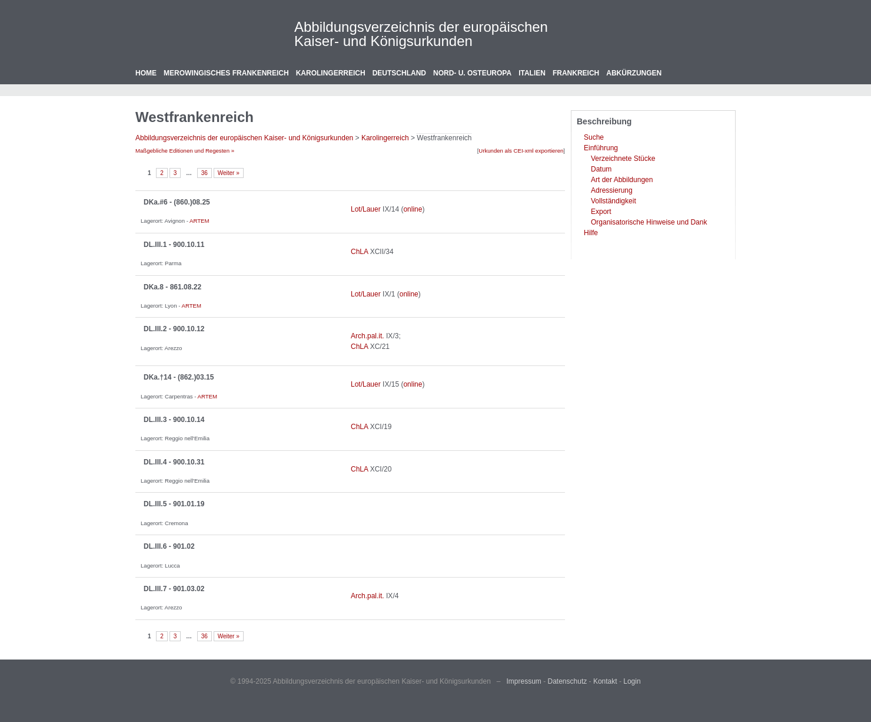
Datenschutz (567, 681)
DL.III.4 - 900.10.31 (174, 462)
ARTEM (199, 220)
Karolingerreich (330, 73)
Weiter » (229, 173)
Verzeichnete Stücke (623, 158)
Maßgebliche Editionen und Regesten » (184, 150)
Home (146, 73)
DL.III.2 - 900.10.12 (174, 329)
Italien (532, 73)
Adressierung (612, 190)
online (412, 209)
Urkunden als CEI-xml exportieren (520, 150)
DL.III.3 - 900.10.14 (174, 420)
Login (631, 681)
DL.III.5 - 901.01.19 (174, 504)
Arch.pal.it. (367, 336)
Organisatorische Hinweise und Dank (649, 222)
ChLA (359, 252)
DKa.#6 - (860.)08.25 (177, 202)
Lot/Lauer (366, 209)
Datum (601, 169)
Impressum (524, 681)
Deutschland (399, 73)
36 (204, 173)
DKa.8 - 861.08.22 (172, 287)
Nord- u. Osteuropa (472, 73)
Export (601, 211)
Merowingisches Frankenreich (226, 73)
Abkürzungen (633, 73)
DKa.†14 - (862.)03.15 (179, 377)
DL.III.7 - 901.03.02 (174, 589)
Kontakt (605, 681)
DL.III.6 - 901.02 (169, 546)
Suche (594, 137)
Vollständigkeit (613, 201)
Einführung (601, 148)
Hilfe (591, 233)
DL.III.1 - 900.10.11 (174, 244)
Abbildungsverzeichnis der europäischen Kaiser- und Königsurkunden (421, 34)
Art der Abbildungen (622, 180)
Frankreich (576, 73)
